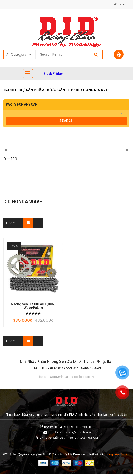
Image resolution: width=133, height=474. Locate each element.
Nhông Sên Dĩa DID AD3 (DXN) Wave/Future (33, 306)
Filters (10, 223)
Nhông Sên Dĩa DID (117, 454)
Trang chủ (13, 90)
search (67, 121)
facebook (71, 377)
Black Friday (53, 73)
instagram (52, 377)
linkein (88, 377)
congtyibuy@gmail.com (74, 432)
